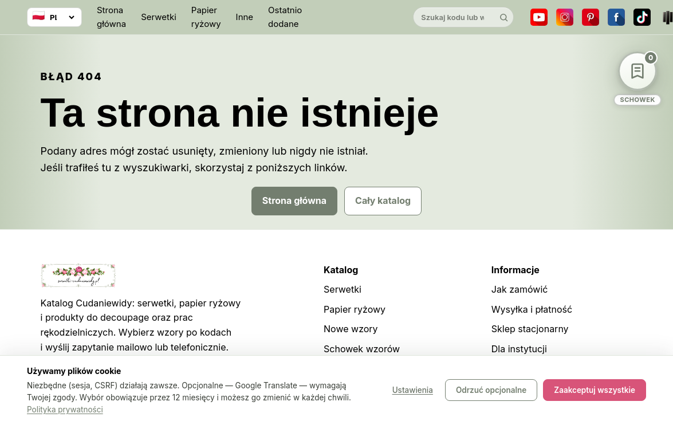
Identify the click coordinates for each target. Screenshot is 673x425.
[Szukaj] (503, 17)
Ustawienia (412, 390)
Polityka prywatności (65, 409)
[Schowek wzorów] (637, 79)
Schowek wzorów (362, 349)
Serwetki (158, 16)
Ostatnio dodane (285, 17)
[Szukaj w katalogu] (454, 17)
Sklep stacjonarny (530, 329)
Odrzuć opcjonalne (491, 390)
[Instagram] (564, 17)
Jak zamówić (519, 289)
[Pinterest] (590, 17)
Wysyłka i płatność (531, 309)
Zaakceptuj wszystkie (594, 390)
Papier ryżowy (206, 17)
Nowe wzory (351, 329)
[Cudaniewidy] (357, 17)
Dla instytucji (519, 349)
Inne (245, 16)
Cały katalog (383, 200)
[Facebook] (616, 17)
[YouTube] (539, 17)
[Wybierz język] (54, 17)
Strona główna (111, 17)
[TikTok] (642, 17)
